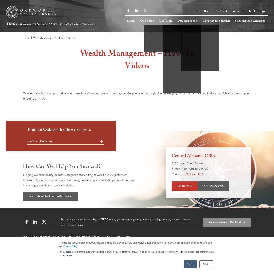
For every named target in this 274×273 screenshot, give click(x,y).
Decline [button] (206, 264)
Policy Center (112, 236)
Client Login (257, 11)
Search (238, 11)
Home (131, 21)
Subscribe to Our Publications (227, 222)
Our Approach (187, 21)
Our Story (147, 21)
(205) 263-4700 (194, 174)
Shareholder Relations (250, 21)
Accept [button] (190, 264)
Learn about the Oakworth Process (50, 196)
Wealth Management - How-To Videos (54, 38)
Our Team (166, 21)
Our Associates (213, 186)
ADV (128, 236)
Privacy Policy (70, 246)
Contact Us (222, 11)
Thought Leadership (216, 21)
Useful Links (204, 11)
